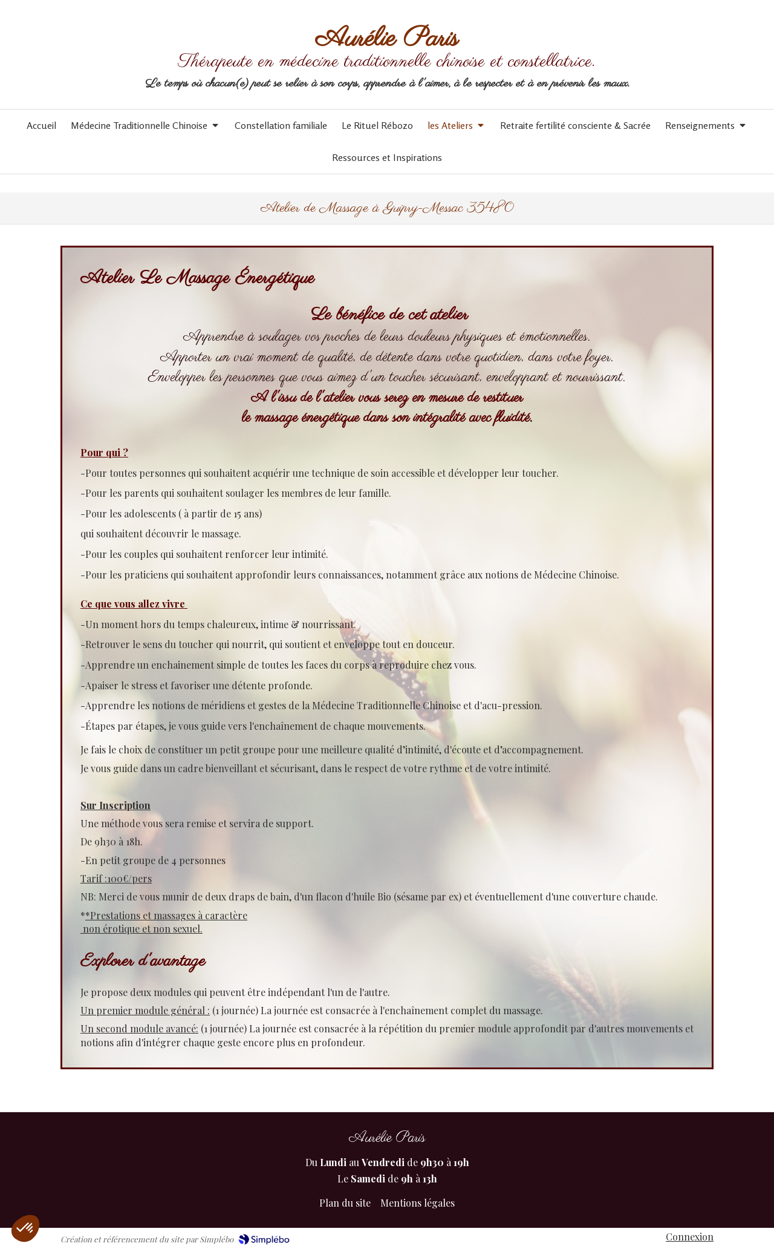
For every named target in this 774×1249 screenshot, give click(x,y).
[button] (25, 1228)
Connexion (690, 1236)
